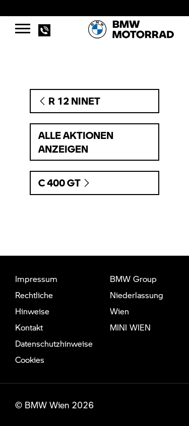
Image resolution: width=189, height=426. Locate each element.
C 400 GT (64, 183)
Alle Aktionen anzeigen (75, 142)
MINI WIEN (130, 327)
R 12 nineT (69, 101)
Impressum (36, 279)
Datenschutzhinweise (54, 343)
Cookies (29, 359)
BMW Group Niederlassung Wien (136, 295)
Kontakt (29, 327)
